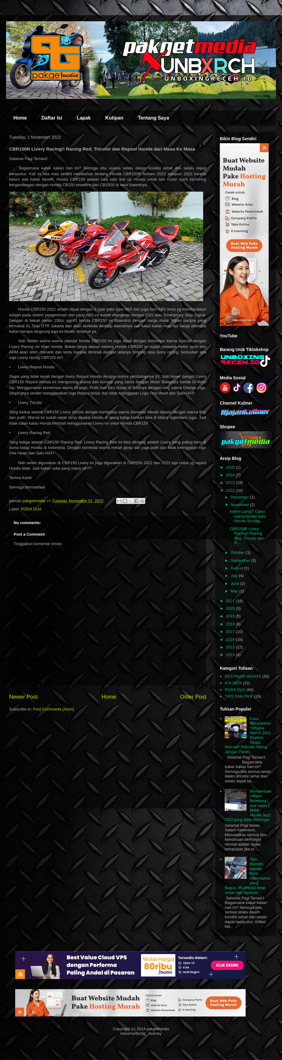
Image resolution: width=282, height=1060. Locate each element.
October (238, 552)
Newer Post (23, 697)
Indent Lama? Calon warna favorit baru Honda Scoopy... (248, 516)
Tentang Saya (153, 117)
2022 (231, 490)
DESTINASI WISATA (243, 676)
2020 (231, 608)
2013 (231, 654)
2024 (231, 475)
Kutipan (114, 117)
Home (20, 117)
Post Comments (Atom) (53, 709)
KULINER (233, 683)
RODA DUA (31, 509)
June (235, 583)
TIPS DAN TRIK (239, 696)
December (240, 497)
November (240, 504)
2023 (231, 482)
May (235, 591)
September (241, 560)
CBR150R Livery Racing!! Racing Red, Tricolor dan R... (247, 536)
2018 (231, 624)
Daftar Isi (51, 117)
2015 (231, 647)
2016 (231, 639)
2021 (231, 601)
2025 (231, 467)
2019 (231, 616)
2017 (231, 631)
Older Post (193, 697)
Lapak (84, 117)
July (235, 575)
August (237, 568)
